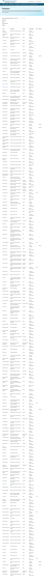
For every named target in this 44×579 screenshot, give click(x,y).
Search (40, 1)
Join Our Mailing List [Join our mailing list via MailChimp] (31, 1)
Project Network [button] (17, 4)
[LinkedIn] (37, 1)
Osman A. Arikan (5, 83)
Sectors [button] (7, 4)
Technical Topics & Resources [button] (24, 4)
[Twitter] (36, 1)
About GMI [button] (3, 4)
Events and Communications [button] (34, 4)
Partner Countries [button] (11, 4)
